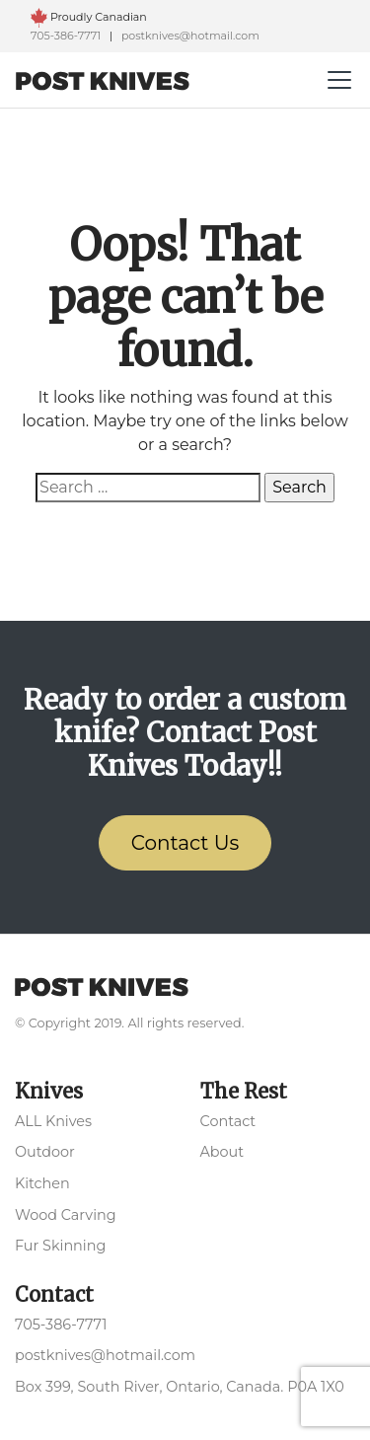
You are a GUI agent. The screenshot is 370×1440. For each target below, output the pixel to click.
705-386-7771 (67, 35)
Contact (228, 1121)
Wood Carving (65, 1215)
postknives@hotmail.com (190, 35)
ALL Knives (53, 1121)
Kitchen (42, 1183)
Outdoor (45, 1152)
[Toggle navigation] (339, 80)
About (222, 1152)
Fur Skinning (60, 1245)
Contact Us (185, 843)
